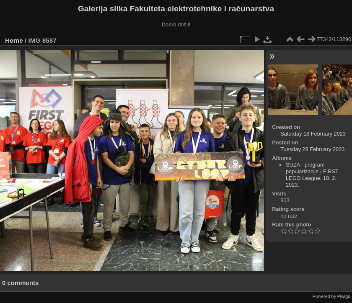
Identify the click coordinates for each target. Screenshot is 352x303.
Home (14, 40)
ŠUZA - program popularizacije (305, 168)
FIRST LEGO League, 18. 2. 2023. (312, 178)
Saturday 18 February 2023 (313, 134)
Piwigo (343, 296)
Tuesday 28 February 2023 (312, 149)
